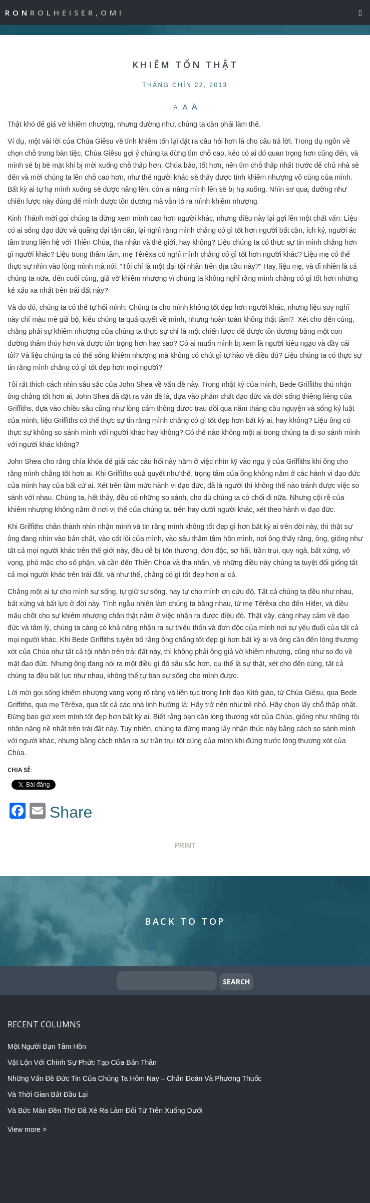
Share (71, 812)
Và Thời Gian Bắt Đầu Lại (48, 1094)
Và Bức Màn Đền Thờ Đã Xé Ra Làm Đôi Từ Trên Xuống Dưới (105, 1110)
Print (185, 845)
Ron (64, 13)
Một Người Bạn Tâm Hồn (47, 1046)
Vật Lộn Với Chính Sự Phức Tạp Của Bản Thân (82, 1062)
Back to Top (185, 921)
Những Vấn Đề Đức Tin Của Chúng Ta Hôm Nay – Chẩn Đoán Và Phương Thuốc (135, 1078)
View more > (27, 1129)
